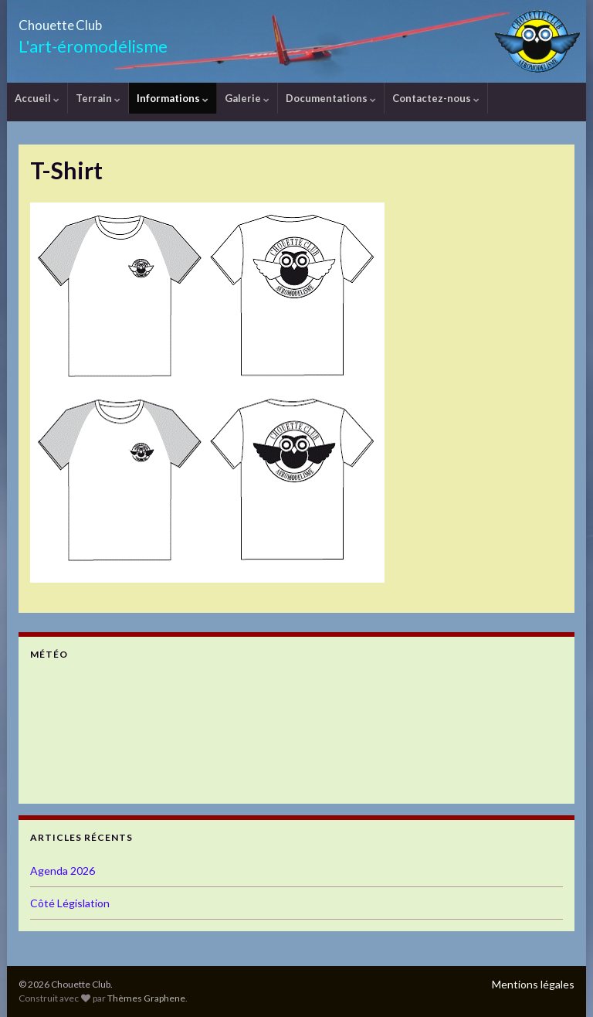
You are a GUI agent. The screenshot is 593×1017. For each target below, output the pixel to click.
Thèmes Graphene (146, 998)
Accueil (37, 98)
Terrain (98, 98)
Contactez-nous (435, 98)
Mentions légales (533, 984)
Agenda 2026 (62, 870)
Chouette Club (91, 20)
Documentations (331, 98)
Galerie (247, 98)
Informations (172, 98)
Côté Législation (70, 903)
